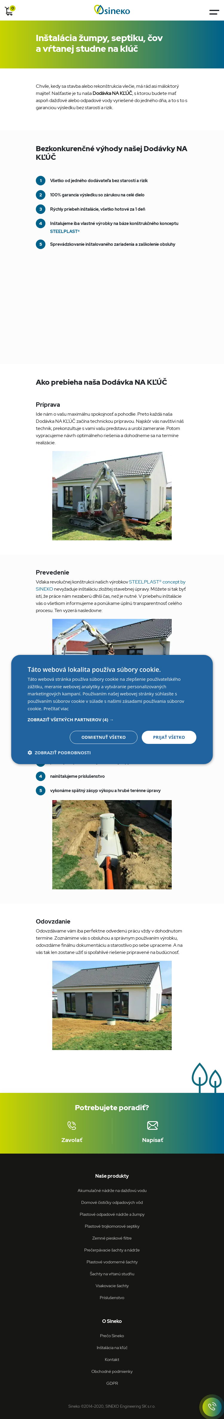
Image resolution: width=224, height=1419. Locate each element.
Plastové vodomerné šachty (112, 1262)
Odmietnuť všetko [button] (104, 737)
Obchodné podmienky (112, 1371)
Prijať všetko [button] (169, 737)
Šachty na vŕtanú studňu (112, 1273)
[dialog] (112, 709)
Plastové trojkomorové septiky (112, 1226)
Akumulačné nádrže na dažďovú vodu (112, 1190)
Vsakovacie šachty (112, 1285)
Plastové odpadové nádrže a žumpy (112, 1214)
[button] (112, 719)
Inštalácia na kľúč (112, 1347)
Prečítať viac (56, 708)
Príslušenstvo (112, 1297)
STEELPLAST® (65, 231)
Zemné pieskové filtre (112, 1238)
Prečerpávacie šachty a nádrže (112, 1250)
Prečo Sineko (112, 1335)
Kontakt (112, 1359)
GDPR (112, 1383)
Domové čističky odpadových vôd (112, 1202)
